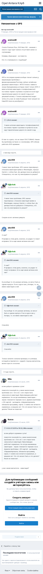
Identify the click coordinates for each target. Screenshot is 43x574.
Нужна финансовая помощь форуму (21, 17)
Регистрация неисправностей (25, 32)
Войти (21, 523)
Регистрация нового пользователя (21, 508)
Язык (7, 570)
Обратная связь (18, 570)
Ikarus (10, 419)
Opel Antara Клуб (13, 3)
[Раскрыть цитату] (5, 120)
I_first (10, 70)
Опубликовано (19, 43)
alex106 (11, 160)
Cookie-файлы (32, 570)
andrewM (10, 29)
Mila (10, 379)
